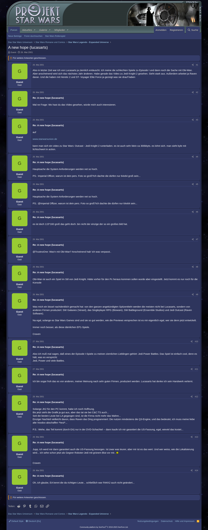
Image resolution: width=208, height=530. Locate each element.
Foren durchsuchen (33, 36)
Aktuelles (27, 30)
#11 (196, 369)
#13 (196, 437)
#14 (196, 470)
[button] (34, 30)
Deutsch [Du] (33, 521)
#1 (197, 65)
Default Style (16, 521)
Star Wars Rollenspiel (55, 36)
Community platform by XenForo (104, 527)
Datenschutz (167, 521)
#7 (197, 239)
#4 (197, 157)
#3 (197, 120)
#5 (197, 184)
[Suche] (193, 30)
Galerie (43, 30)
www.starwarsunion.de (45, 139)
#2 (197, 92)
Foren (14, 30)
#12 (196, 397)
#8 (197, 267)
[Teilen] (193, 65)
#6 (197, 212)
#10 (196, 341)
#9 (197, 294)
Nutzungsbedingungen (148, 521)
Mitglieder (60, 30)
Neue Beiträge (15, 36)
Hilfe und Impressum (184, 521)
